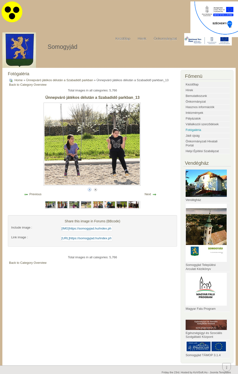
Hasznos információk (200, 107)
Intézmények (194, 113)
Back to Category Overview (28, 84)
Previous (36, 194)
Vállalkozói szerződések (202, 124)
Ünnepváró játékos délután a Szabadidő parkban (59, 80)
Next (148, 194)
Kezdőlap (122, 38)
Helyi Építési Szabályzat (202, 151)
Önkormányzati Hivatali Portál (202, 143)
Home (19, 80)
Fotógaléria (193, 130)
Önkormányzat (165, 38)
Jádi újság (193, 135)
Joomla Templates (220, 372)
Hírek (142, 38)
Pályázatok (193, 118)
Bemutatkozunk (196, 96)
